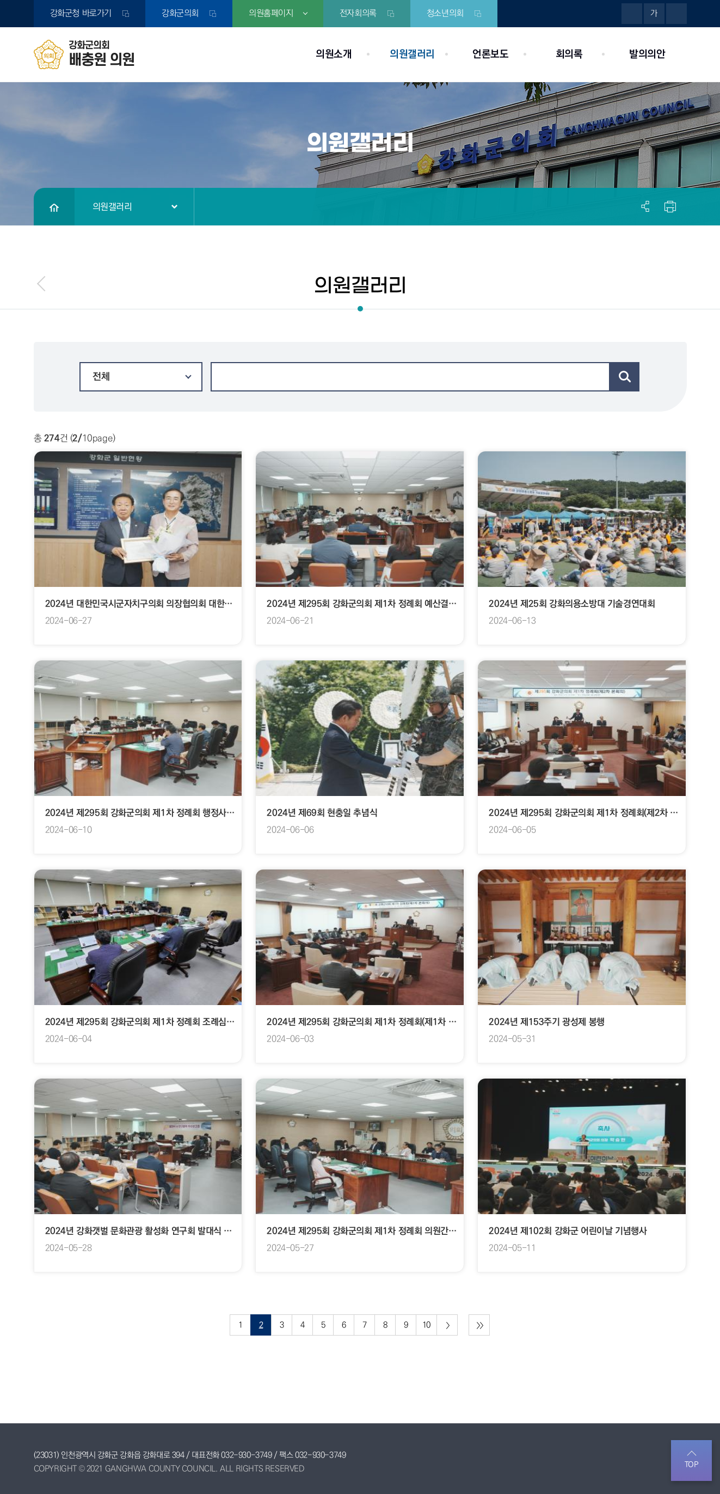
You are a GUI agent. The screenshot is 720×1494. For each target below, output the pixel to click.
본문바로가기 (0, 0)
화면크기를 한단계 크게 (631, 13)
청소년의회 (445, 13)
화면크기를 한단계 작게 (676, 13)
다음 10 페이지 (447, 1325)
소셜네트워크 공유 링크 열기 (646, 206)
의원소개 (334, 54)
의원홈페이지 (271, 13)
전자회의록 (358, 13)
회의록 (569, 54)
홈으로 (54, 207)
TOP (692, 1465)
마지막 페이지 (479, 1325)
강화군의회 (180, 13)
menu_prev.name (42, 284)
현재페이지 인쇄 (669, 206)
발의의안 (647, 54)
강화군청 (81, 13)
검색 (624, 376)
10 (426, 1325)
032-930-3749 (246, 1455)
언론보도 (490, 54)
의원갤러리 (412, 54)
